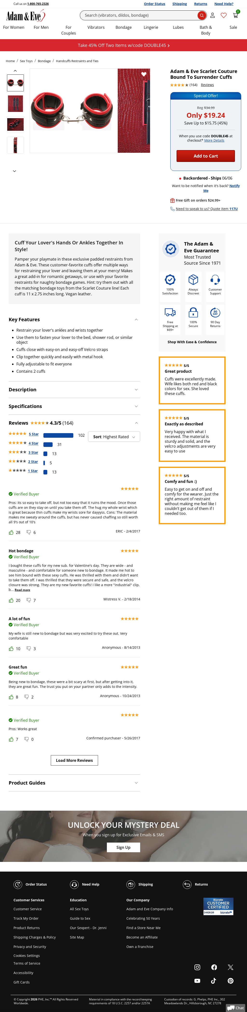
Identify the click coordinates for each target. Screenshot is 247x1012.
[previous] (16, 70)
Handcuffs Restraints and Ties (77, 61)
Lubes (178, 27)
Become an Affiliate (142, 937)
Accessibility (23, 972)
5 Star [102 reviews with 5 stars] (34, 434)
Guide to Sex (80, 918)
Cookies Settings (27, 955)
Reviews (207, 84)
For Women (13, 27)
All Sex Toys (79, 909)
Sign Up (123, 847)
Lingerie (151, 27)
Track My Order (26, 918)
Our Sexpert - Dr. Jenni (88, 927)
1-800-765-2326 (38, 4)
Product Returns (27, 927)
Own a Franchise (139, 946)
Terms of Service (27, 963)
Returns (200, 3)
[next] (13, 171)
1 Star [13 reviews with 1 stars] (33, 470)
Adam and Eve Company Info (149, 909)
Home (10, 61)
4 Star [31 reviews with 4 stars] (33, 443)
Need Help (84, 884)
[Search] (143, 15)
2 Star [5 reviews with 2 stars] (33, 461)
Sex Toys (26, 61)
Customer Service (28, 909)
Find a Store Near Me (143, 927)
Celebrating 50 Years (143, 918)
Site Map (77, 937)
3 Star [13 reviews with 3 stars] (33, 452)
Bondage (124, 27)
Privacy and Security (30, 946)
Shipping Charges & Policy (35, 937)
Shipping (179, 3)
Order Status (154, 3)
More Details (214, 140)
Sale (233, 27)
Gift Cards (22, 982)
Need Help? (223, 3)
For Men (41, 27)
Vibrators (96, 27)
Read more (22, 590)
